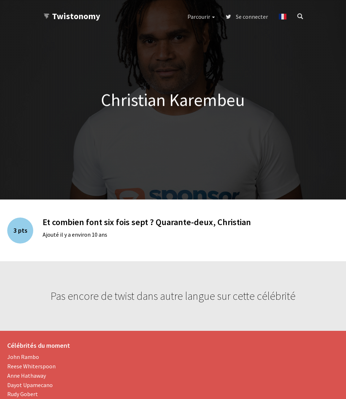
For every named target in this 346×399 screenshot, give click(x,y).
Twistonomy (71, 16)
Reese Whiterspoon (31, 366)
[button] (282, 17)
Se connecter (247, 16)
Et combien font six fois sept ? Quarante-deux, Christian (147, 222)
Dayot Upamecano (30, 385)
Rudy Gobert (22, 394)
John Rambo (23, 356)
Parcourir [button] (201, 16)
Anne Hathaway (26, 375)
